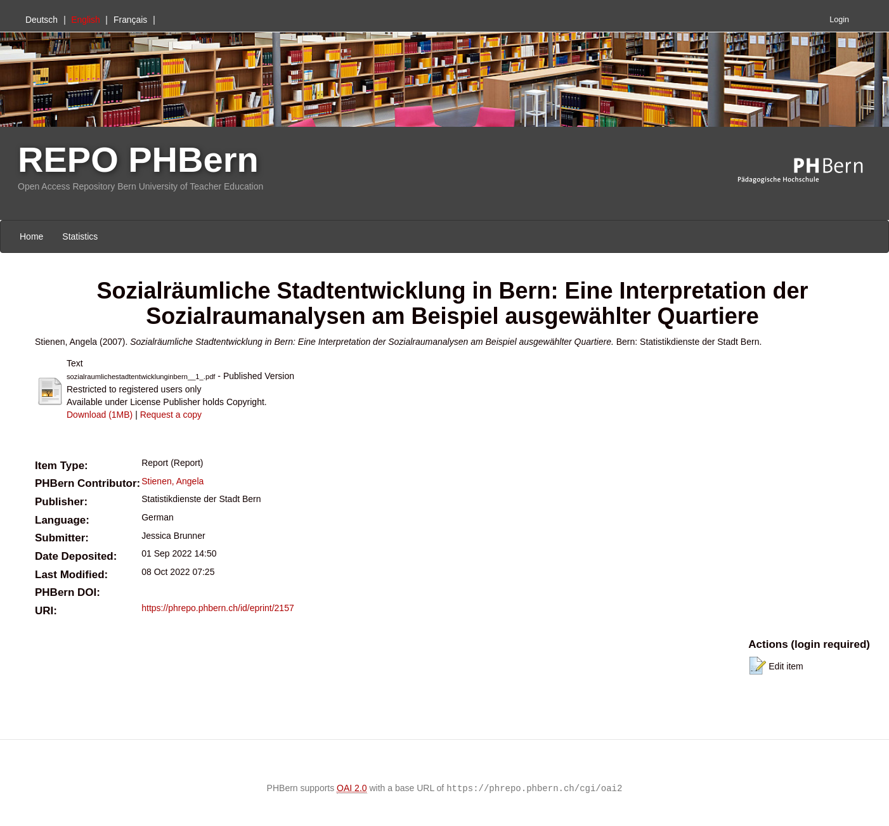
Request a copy (171, 415)
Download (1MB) (100, 415)
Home (31, 236)
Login (839, 19)
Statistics (80, 236)
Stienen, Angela (172, 481)
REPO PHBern (138, 159)
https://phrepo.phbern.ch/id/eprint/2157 (217, 608)
